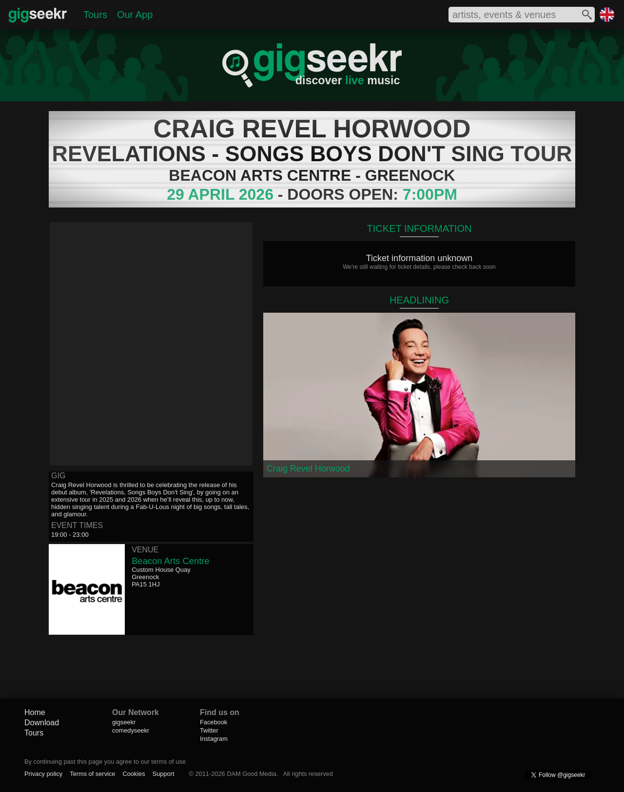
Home (34, 712)
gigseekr (124, 722)
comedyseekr (130, 730)
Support (164, 773)
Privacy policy (43, 773)
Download (41, 722)
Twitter (209, 730)
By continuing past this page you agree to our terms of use (105, 761)
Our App (135, 14)
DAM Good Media (251, 773)
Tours (95, 14)
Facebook (213, 722)
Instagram (214, 738)
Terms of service (92, 773)
